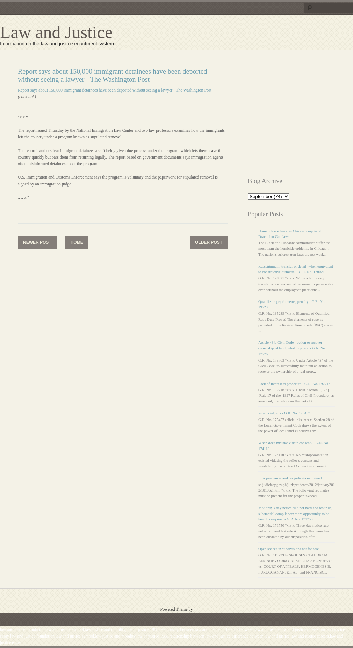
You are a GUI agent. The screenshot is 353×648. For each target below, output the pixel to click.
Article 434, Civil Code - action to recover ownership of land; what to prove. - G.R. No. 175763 (292, 348)
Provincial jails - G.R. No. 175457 (284, 413)
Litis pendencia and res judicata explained (290, 478)
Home (77, 242)
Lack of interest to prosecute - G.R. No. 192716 (294, 383)
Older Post (208, 242)
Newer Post (37, 242)
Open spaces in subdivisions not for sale (288, 549)
